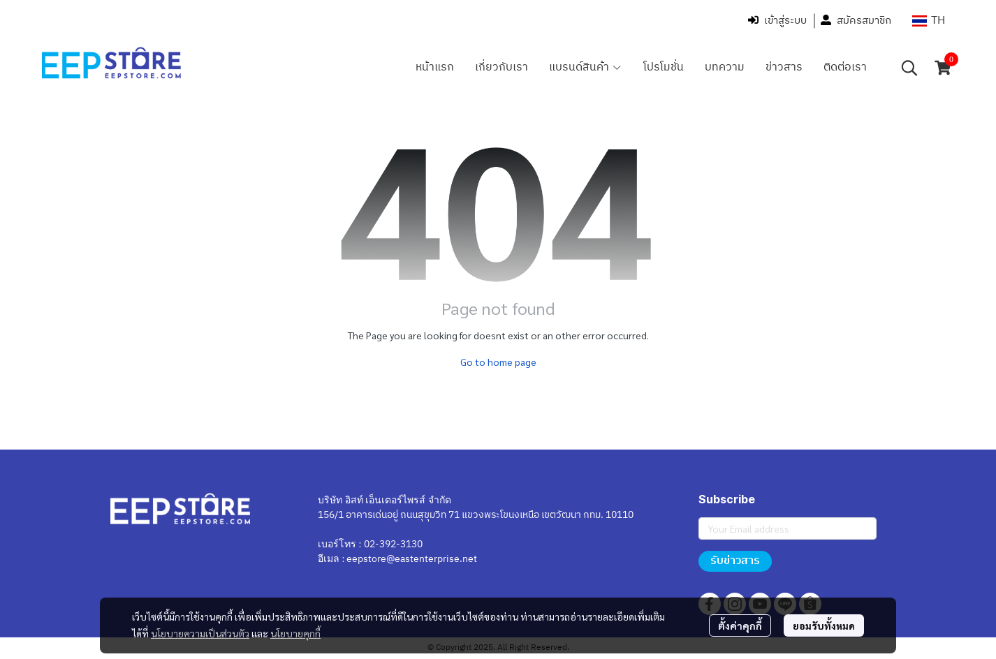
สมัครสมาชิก (856, 20)
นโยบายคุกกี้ (295, 633)
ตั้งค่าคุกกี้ (740, 625)
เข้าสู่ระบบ (777, 20)
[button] (928, 20)
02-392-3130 (393, 544)
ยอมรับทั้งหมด (824, 625)
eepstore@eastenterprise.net (411, 559)
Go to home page (498, 361)
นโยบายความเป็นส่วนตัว (200, 633)
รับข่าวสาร (735, 560)
